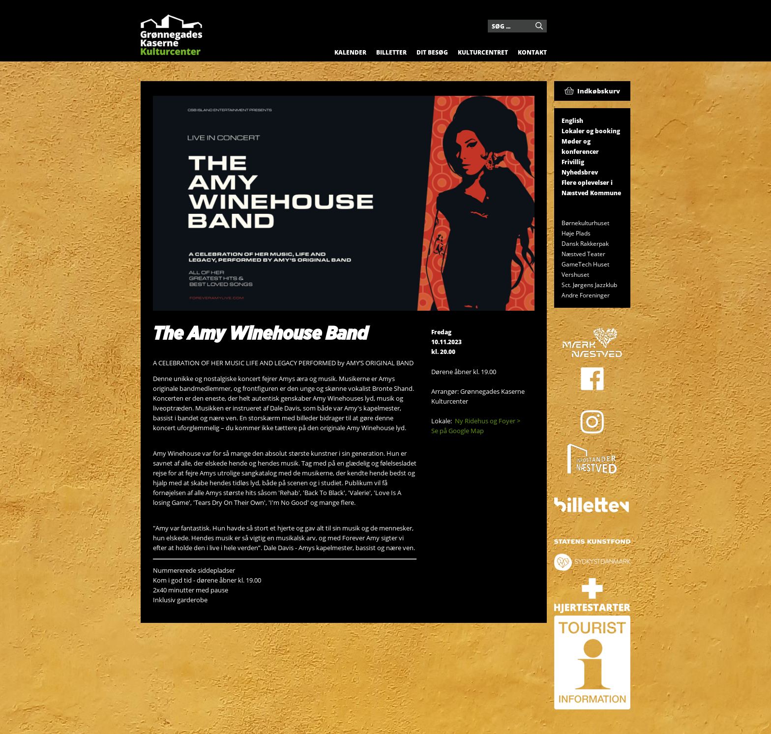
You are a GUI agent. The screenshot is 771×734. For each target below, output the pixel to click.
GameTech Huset (585, 264)
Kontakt (532, 52)
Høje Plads (576, 233)
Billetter (391, 52)
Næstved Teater (583, 254)
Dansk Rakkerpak (585, 243)
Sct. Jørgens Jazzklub (589, 285)
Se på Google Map (457, 430)
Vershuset (575, 274)
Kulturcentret (483, 52)
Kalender (350, 52)
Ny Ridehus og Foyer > (487, 420)
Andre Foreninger (586, 295)
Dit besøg (432, 52)
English (572, 121)
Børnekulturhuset (585, 223)
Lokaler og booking (591, 131)
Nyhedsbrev (580, 172)
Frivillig (573, 162)
